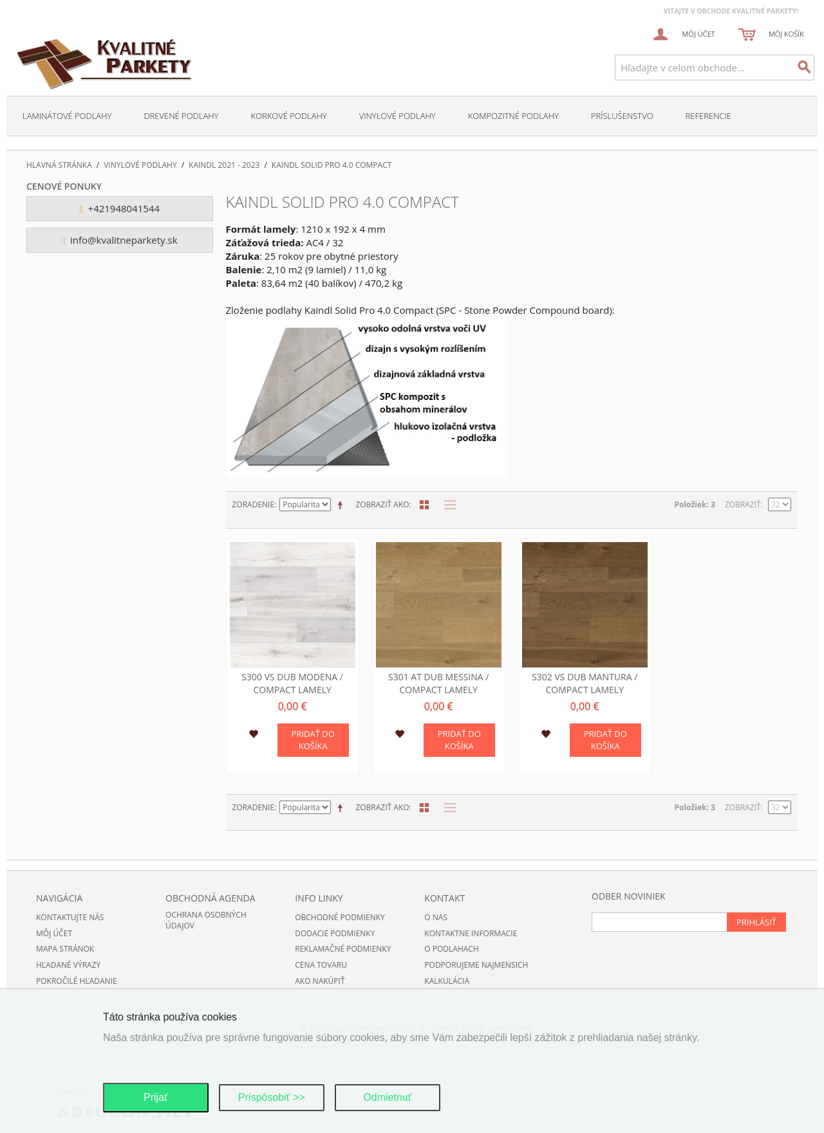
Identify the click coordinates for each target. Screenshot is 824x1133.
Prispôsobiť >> (271, 1097)
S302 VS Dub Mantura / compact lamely (584, 683)
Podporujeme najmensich (476, 964)
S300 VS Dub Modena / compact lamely (292, 683)
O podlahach (451, 948)
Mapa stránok (65, 948)
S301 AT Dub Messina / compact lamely (438, 683)
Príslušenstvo (622, 116)
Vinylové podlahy (397, 116)
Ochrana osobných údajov (206, 920)
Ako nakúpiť (319, 980)
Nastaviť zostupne (342, 504)
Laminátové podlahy (67, 116)
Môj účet (54, 933)
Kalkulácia (446, 980)
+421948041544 (119, 208)
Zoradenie (253, 504)
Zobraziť (743, 504)
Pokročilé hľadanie (76, 980)
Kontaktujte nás (70, 917)
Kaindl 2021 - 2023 (224, 165)
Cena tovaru (321, 964)
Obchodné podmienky (340, 917)
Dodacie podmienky (335, 933)
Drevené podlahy (181, 116)
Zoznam (446, 504)
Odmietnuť (387, 1097)
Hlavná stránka (59, 165)
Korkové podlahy (288, 116)
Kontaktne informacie (470, 933)
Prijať (156, 1097)
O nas (435, 917)
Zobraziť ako (382, 504)
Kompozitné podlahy (513, 116)
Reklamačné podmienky (343, 948)
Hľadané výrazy (68, 964)
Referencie (708, 116)
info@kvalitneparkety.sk (120, 239)
